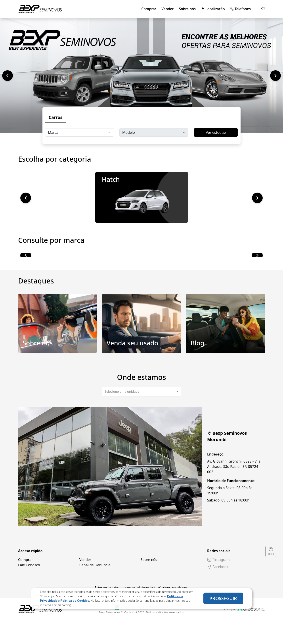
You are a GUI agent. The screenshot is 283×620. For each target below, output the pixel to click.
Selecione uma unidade (122, 391)
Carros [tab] (55, 117)
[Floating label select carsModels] (153, 132)
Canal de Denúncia (94, 565)
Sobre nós (187, 8)
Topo (271, 551)
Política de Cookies (74, 600)
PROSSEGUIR (223, 598)
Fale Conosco (29, 565)
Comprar (148, 8)
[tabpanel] (141, 466)
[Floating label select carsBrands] (79, 132)
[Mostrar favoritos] (263, 8)
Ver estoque (216, 132)
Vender (168, 8)
